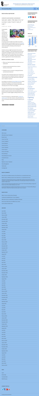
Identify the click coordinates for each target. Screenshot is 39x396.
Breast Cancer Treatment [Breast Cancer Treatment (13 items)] (31, 65)
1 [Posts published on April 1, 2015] (32, 37)
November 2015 (5, 297)
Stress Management (5, 163)
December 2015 (5, 295)
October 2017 (4, 250)
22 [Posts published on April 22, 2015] (32, 42)
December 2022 (5, 219)
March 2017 (4, 264)
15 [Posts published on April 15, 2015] (32, 41)
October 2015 (4, 299)
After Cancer (4, 133)
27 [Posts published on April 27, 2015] (29, 44)
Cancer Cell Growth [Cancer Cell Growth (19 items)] (31, 73)
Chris (10, 26)
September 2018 (5, 227)
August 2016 (4, 278)
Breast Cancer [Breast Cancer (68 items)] (31, 64)
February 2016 (4, 291)
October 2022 (4, 223)
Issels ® (22, 43)
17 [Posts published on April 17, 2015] (35, 41)
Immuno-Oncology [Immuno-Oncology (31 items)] (32, 103)
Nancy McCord (4, 175)
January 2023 (4, 217)
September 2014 (5, 326)
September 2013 (5, 350)
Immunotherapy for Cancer (7, 155)
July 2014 (3, 330)
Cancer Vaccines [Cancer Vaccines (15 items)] (30, 90)
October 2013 (4, 348)
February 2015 (4, 315)
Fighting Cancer (5, 104)
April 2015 (4, 311)
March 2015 (4, 313)
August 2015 (4, 303)
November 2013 (5, 346)
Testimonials (31, 29)
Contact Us (31, 26)
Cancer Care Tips (5, 139)
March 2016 (4, 289)
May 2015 (3, 309)
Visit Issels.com (31, 24)
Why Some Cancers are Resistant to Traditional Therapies (12, 199)
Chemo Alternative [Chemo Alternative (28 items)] (31, 92)
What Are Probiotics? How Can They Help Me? (12, 22)
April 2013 (4, 361)
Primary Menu (37, 8)
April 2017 (4, 262)
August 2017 (4, 254)
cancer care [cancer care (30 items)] (30, 67)
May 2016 (3, 285)
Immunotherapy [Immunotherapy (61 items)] (32, 105)
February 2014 (4, 340)
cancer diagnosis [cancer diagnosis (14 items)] (30, 74)
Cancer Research (17, 18)
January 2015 (4, 317)
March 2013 (4, 363)
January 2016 (4, 293)
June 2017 (3, 258)
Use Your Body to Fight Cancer (7, 203)
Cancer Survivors (5, 145)
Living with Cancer (5, 157)
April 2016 (4, 287)
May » (36, 46)
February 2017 (4, 266)
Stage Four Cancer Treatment (7, 161)
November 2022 (5, 221)
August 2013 (4, 352)
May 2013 (3, 359)
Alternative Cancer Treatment (7, 18)
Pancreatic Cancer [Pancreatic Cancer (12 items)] (30, 115)
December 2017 (5, 245)
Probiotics (12, 104)
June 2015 (3, 307)
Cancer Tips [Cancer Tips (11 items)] (29, 85)
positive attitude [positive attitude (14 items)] (30, 116)
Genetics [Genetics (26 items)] (29, 101)
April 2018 (4, 237)
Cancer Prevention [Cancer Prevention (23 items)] (31, 80)
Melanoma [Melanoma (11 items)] (34, 113)
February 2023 (4, 215)
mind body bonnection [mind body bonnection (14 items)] (31, 114)
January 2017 (4, 268)
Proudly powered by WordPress (6, 394)
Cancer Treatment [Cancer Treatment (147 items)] (31, 88)
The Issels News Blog (6, 8)
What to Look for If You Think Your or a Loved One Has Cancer (19, 175)
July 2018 (3, 231)
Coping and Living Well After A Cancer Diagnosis (10, 197)
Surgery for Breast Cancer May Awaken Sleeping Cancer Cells (19, 184)
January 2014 (4, 342)
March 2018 (4, 239)
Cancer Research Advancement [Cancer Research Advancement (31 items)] (31, 83)
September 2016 (5, 276)
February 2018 (4, 241)
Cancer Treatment (5, 147)
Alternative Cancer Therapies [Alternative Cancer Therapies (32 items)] (32, 60)
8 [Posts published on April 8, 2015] (32, 39)
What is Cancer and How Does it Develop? (9, 195)
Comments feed (4, 376)
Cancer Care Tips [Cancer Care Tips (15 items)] (30, 72)
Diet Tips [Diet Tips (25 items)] (33, 94)
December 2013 (5, 344)
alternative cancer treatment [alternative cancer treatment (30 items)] (31, 62)
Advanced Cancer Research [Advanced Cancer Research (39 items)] (32, 54)
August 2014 (4, 328)
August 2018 (4, 229)
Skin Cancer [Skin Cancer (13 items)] (35, 117)
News (3, 159)
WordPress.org (4, 378)
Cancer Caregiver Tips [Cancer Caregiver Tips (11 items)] (31, 71)
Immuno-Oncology (5, 151)
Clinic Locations (31, 25)
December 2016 (5, 270)
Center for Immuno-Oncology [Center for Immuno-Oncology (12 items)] (32, 91)
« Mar (29, 46)
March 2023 (4, 213)
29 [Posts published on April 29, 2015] (32, 44)
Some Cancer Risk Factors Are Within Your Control (11, 201)
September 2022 (5, 225)
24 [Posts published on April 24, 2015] (35, 42)
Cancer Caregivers (5, 141)
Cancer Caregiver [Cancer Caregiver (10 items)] (30, 69)
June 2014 (3, 332)
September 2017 (5, 252)
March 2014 (4, 338)
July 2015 (3, 305)
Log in (3, 372)
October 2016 (4, 274)
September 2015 (5, 301)
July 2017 (3, 256)
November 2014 (5, 322)
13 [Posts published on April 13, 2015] (29, 41)
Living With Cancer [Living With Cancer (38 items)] (32, 109)
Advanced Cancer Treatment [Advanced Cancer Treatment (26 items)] (31, 57)
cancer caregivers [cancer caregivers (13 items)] (30, 70)
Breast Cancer (4, 137)
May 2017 (3, 260)
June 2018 (3, 233)
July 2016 (3, 280)
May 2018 (3, 235)
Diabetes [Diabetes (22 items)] (29, 94)
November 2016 (5, 272)
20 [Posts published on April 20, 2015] (29, 42)
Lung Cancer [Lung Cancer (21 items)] (30, 113)
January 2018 (4, 243)
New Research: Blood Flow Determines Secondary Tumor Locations (14, 187)
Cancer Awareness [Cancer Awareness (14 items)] (34, 66)
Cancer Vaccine (4, 149)
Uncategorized (4, 167)
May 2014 (3, 334)
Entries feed (4, 374)
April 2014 (4, 336)
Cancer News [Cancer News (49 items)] (31, 78)
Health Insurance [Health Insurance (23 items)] (31, 102)
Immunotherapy (5, 153)
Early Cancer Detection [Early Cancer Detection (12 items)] (31, 95)
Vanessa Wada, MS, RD (16, 81)
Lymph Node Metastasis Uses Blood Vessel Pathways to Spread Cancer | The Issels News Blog (18, 186)
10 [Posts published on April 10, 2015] (35, 39)
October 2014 (4, 324)
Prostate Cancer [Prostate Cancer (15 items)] (30, 117)
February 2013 (4, 365)
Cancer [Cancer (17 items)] (29, 66)
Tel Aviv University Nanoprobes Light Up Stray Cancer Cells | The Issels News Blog (16, 183)
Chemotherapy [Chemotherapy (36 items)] (31, 93)
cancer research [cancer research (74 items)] (32, 81)
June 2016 (3, 282)
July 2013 (3, 354)
